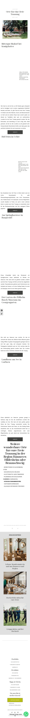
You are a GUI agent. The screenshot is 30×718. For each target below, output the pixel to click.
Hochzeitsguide (15, 684)
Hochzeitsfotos (15, 662)
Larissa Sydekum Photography (16, 709)
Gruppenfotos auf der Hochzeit (15, 617)
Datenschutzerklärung (15, 705)
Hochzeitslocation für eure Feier (15, 586)
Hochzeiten (15, 673)
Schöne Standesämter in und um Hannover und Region (15, 554)
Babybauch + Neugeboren (15, 678)
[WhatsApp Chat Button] (26, 714)
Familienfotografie (15, 664)
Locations (15, 9)
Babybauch (15, 667)
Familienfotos (15, 675)
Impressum (11, 703)
